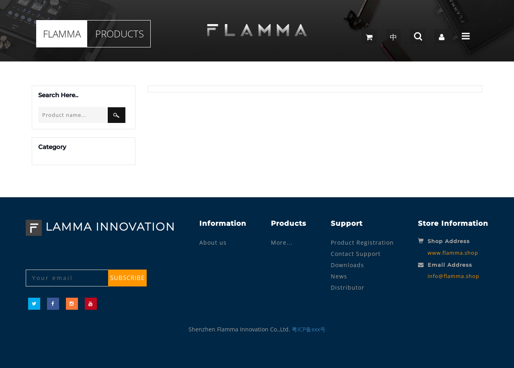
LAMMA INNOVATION (100, 226)
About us (213, 242)
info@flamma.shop (453, 276)
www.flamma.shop (453, 252)
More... (282, 242)
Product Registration (362, 242)
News (339, 276)
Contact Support (356, 254)
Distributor (348, 287)
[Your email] (68, 278)
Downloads (347, 265)
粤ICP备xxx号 (309, 329)
